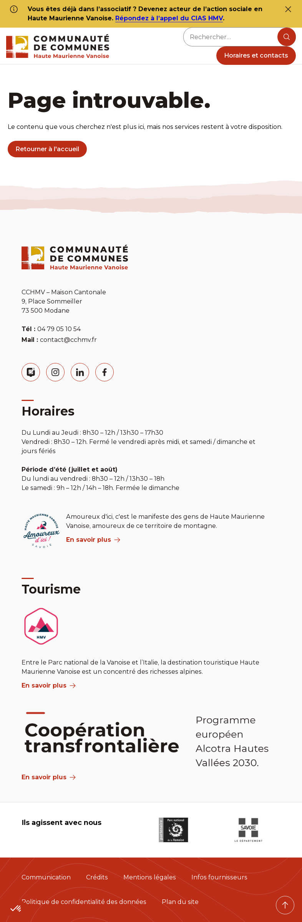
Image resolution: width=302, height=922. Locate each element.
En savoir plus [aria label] (93, 539)
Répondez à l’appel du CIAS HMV (169, 18)
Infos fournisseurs (219, 877)
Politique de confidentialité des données (84, 902)
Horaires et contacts (256, 55)
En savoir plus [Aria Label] (49, 777)
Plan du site (180, 902)
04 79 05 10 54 (59, 329)
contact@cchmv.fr (68, 339)
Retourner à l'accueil (47, 149)
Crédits (97, 877)
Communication (46, 877)
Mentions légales (149, 877)
